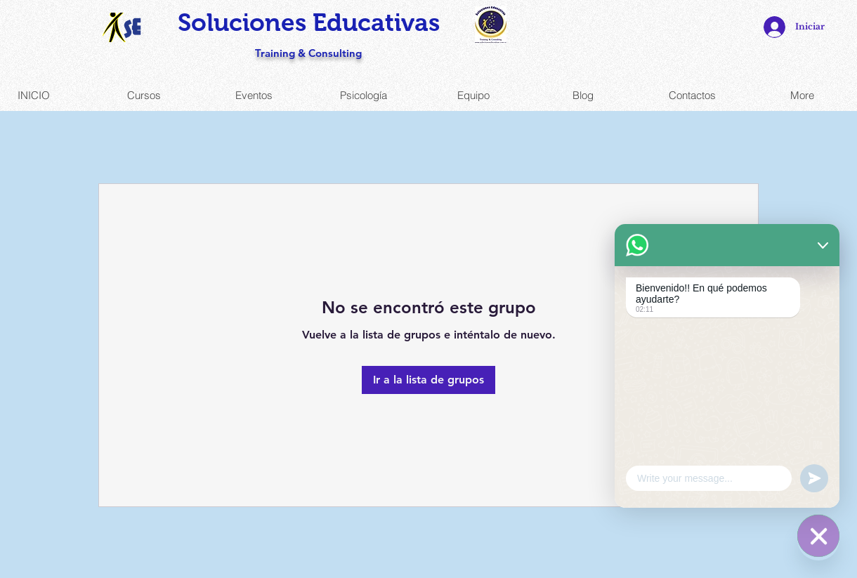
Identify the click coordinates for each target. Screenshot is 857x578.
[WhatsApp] (818, 539)
